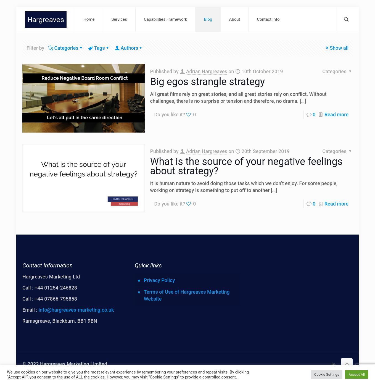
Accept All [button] (356, 374)
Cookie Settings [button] (326, 374)
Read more (336, 114)
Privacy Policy (159, 280)
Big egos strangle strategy (207, 82)
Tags (99, 48)
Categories (65, 48)
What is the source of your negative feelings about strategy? (246, 166)
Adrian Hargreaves (206, 71)
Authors (129, 48)
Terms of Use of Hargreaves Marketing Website (187, 295)
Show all (336, 48)
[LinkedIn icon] (333, 364)
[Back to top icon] (347, 364)
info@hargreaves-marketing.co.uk (76, 310)
